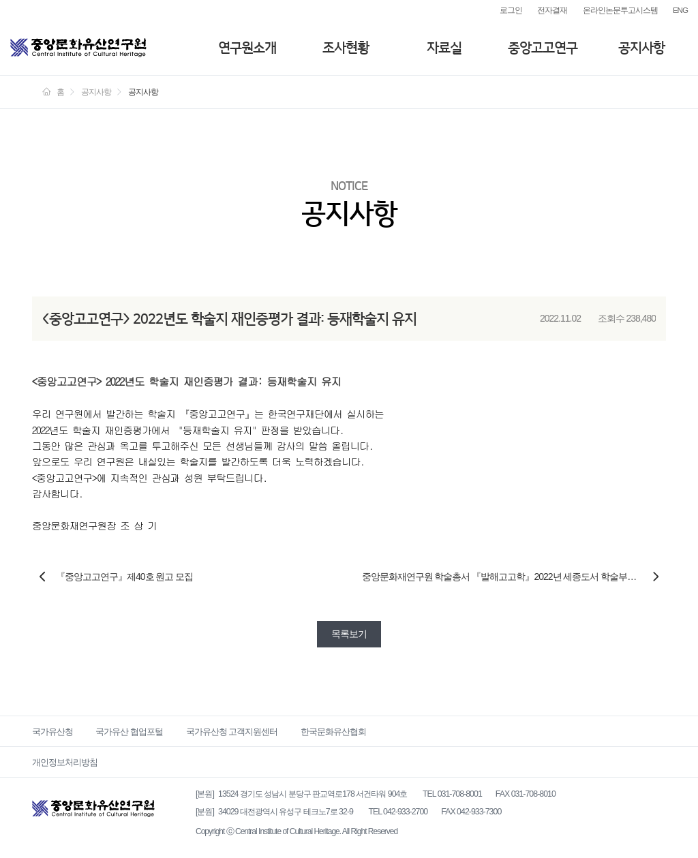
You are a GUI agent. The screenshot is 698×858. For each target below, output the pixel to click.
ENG (680, 9)
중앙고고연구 (542, 48)
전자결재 (552, 9)
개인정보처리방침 (64, 762)
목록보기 (349, 633)
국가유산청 (52, 731)
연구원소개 (247, 48)
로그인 (511, 9)
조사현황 (345, 48)
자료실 (444, 48)
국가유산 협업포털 (129, 731)
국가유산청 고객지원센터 (232, 731)
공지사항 (641, 48)
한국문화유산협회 (333, 731)
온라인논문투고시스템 (620, 9)
